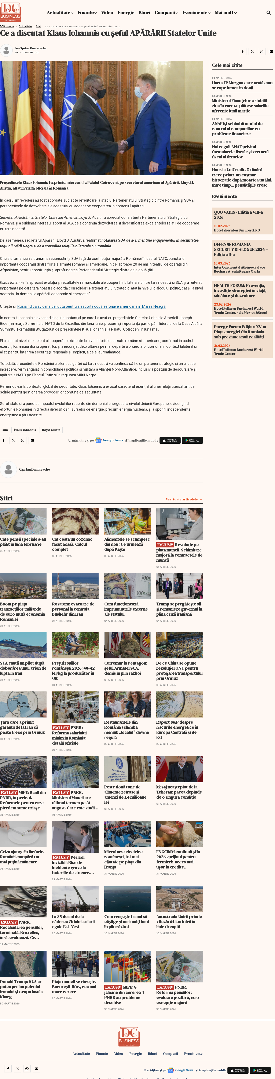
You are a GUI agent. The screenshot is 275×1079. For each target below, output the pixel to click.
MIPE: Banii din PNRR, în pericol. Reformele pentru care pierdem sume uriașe (23, 800)
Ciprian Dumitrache (32, 48)
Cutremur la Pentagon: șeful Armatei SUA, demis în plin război (125, 668)
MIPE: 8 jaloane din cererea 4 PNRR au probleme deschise (124, 995)
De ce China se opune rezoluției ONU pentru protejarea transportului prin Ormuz (179, 671)
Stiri (38, 26)
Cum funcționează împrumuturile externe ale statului (126, 609)
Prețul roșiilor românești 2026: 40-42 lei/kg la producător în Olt (73, 671)
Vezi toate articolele (182, 499)
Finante (86, 12)
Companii (165, 12)
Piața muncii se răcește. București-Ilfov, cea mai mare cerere (74, 986)
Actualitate (58, 12)
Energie (125, 12)
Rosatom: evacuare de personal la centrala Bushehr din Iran (73, 609)
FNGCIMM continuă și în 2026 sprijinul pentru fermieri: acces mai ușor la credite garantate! (178, 859)
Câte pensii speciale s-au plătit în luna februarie (23, 542)
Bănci (144, 12)
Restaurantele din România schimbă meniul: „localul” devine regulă (126, 730)
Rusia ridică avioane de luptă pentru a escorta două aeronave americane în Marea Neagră (91, 306)
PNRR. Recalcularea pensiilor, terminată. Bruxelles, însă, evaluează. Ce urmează (21, 930)
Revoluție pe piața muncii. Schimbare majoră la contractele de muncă (179, 552)
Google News (113, 440)
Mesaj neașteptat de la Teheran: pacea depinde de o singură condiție (179, 792)
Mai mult (226, 12)
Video (107, 12)
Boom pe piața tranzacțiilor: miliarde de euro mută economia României (22, 611)
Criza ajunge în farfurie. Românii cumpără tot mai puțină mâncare (22, 856)
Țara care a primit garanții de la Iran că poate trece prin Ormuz (22, 727)
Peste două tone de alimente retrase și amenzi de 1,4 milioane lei (125, 794)
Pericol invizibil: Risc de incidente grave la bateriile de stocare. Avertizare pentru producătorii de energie (75, 865)
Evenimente (194, 12)
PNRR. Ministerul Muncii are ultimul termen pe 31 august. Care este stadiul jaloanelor (75, 800)
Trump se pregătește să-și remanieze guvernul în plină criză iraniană (179, 609)
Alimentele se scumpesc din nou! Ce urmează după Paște (127, 544)
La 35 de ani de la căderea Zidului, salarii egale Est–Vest (73, 921)
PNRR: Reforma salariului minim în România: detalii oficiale (69, 735)
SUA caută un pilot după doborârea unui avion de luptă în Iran (23, 668)
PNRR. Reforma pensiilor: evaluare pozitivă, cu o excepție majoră (177, 995)
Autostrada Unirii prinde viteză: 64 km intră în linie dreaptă (179, 921)
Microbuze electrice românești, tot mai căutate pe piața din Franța (123, 859)
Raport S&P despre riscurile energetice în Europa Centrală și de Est (177, 730)
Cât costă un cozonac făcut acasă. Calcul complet (72, 544)
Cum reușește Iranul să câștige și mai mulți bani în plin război (126, 921)
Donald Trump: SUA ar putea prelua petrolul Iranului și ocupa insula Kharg (21, 989)
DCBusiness (7, 26)
